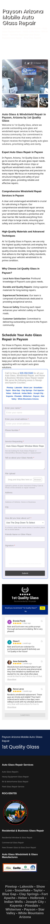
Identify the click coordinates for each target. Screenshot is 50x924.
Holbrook (37, 898)
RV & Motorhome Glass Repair (15, 781)
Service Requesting (14, 441)
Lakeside (26, 886)
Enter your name (13, 408)
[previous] (6, 74)
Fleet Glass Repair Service (13, 786)
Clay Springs (29, 894)
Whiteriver (13, 909)
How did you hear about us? (18, 518)
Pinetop (11, 886)
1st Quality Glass (25, 598)
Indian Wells (13, 901)
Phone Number (12, 430)
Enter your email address (17, 419)
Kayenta (16, 905)
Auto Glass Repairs (10, 771)
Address (8, 492)
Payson (29, 909)
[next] (43, 74)
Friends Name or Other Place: (18, 534)
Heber (22, 898)
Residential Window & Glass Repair (17, 837)
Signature (10, 545)
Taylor (38, 890)
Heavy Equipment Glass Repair (15, 776)
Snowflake (23, 890)
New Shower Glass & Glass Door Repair (19, 847)
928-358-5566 (26, 373)
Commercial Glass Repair (13, 842)
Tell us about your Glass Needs (19, 458)
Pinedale (31, 905)
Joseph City (35, 901)
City (7, 507)
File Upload (10, 473)
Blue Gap (9, 894)
